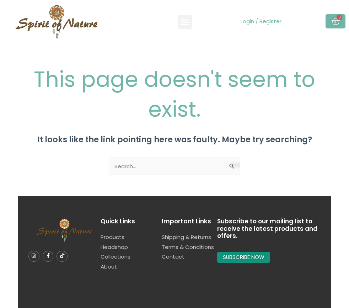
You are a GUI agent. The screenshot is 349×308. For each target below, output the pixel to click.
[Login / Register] (239, 21)
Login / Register (261, 21)
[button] (185, 22)
